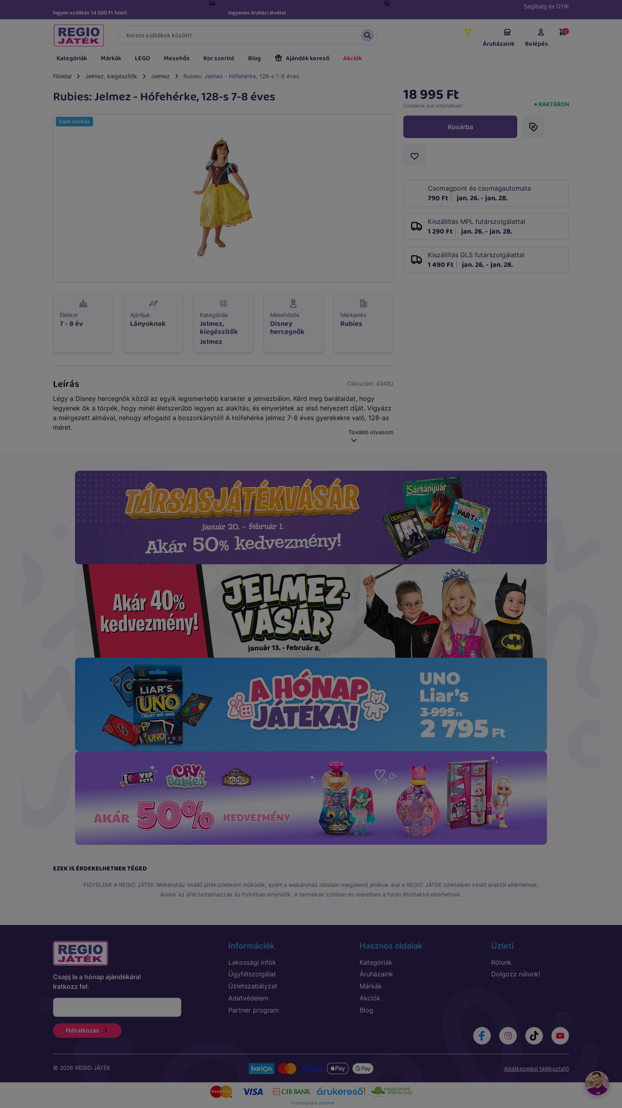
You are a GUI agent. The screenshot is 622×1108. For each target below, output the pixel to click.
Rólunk (501, 962)
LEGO (142, 58)
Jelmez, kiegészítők (111, 76)
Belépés (536, 38)
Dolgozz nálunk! (515, 974)
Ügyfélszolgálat (252, 974)
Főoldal (62, 76)
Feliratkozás (87, 1030)
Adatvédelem (248, 998)
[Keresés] (248, 35)
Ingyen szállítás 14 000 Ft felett (90, 13)
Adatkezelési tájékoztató (536, 1068)
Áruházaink (498, 38)
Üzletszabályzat (252, 986)
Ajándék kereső (301, 58)
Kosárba (460, 127)
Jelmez (160, 76)
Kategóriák (72, 58)
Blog (254, 58)
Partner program (253, 1010)
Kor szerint (218, 58)
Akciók (352, 58)
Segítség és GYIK (546, 6)
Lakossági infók (252, 962)
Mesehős (177, 58)
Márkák (111, 58)
